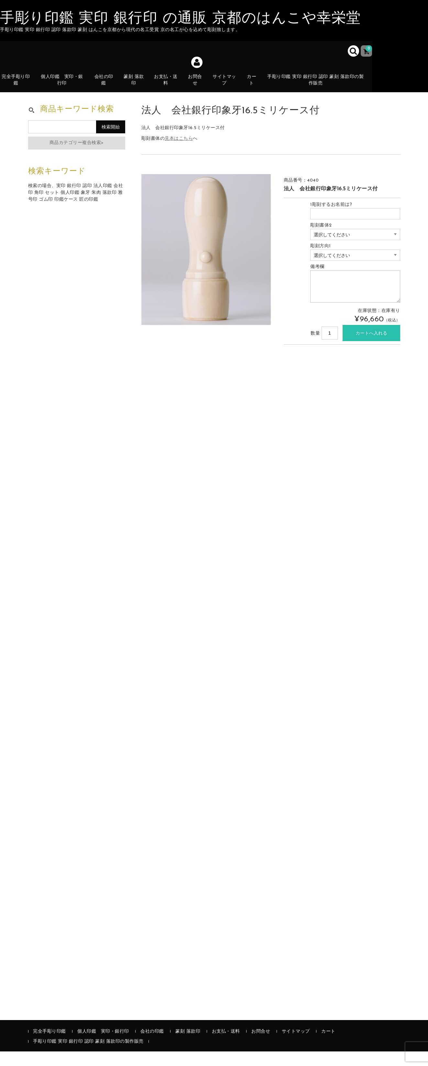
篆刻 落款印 (136, 86)
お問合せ (198, 86)
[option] (206, 264)
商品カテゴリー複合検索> (76, 157)
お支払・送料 (169, 89)
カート (256, 89)
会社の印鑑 (106, 86)
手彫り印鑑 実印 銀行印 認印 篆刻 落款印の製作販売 (319, 86)
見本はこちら (179, 153)
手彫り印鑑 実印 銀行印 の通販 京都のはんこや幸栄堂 (180, 19)
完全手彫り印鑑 (19, 86)
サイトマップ (228, 86)
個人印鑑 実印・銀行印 (64, 86)
